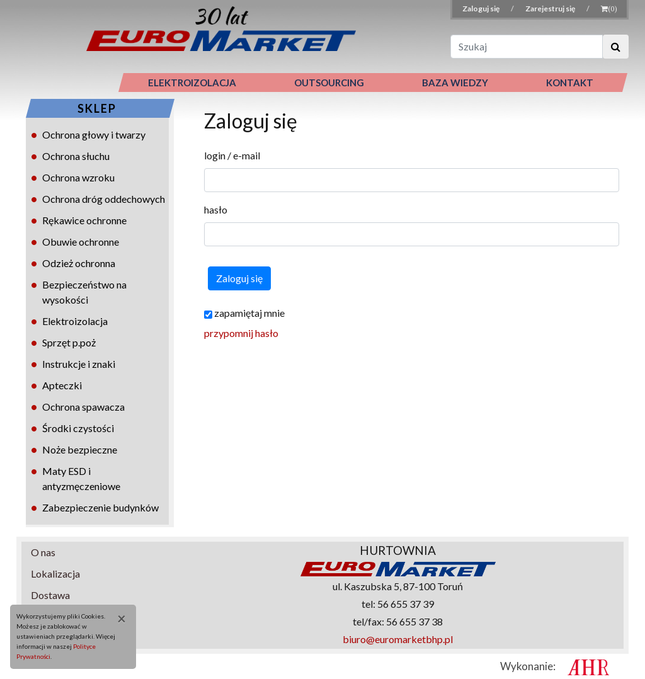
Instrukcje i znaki (78, 364)
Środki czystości (78, 428)
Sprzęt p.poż (69, 342)
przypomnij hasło (241, 333)
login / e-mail (232, 155)
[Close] (117, 618)
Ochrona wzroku (78, 177)
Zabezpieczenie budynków (100, 507)
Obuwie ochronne (80, 242)
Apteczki (62, 385)
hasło (215, 209)
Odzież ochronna (78, 263)
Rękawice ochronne (84, 220)
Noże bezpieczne (79, 449)
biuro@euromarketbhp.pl (398, 639)
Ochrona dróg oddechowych (103, 199)
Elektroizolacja (75, 321)
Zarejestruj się (550, 8)
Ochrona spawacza (83, 407)
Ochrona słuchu (76, 156)
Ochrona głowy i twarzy (94, 134)
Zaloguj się (481, 8)
